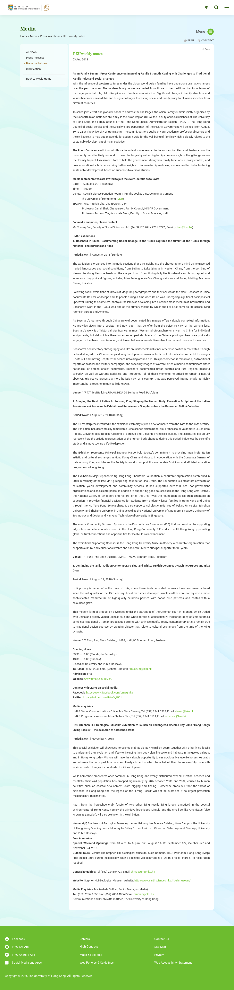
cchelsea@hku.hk (175, 716)
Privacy (159, 955)
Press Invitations (50, 36)
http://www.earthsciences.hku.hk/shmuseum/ (162, 880)
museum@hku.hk (141, 668)
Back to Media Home (38, 78)
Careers (85, 939)
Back (207, 49)
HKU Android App (20, 955)
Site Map (160, 947)
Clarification (33, 69)
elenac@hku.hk (184, 711)
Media (34, 36)
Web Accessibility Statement (173, 962)
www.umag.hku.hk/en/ (98, 678)
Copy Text (207, 40)
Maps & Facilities (91, 955)
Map (120, 198)
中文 (204, 8)
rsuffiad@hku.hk (144, 894)
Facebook (15, 939)
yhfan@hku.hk (183, 227)
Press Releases (35, 57)
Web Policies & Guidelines (97, 962)
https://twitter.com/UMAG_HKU (102, 697)
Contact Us (161, 939)
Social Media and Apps (23, 963)
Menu (205, 32)
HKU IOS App (17, 947)
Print (191, 40)
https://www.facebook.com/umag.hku (109, 692)
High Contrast (89, 946)
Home (24, 36)
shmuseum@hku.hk (143, 871)
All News (31, 52)
